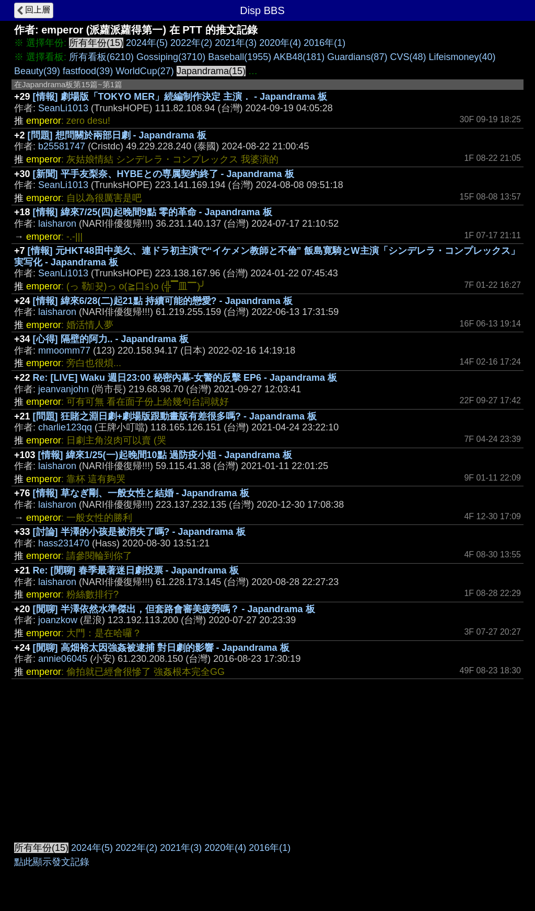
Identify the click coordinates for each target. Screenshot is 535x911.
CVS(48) (408, 57)
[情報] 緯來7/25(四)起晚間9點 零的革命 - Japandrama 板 (152, 212)
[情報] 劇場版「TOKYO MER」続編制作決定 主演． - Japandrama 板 (180, 96)
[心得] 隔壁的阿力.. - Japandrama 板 (111, 339)
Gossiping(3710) (170, 57)
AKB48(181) (298, 57)
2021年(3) (236, 43)
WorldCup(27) (144, 71)
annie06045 (62, 658)
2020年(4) (280, 43)
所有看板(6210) (101, 57)
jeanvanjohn (63, 389)
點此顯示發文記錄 (51, 862)
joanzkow (57, 620)
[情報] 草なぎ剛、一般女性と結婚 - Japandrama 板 (141, 493)
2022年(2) (191, 43)
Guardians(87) (357, 57)
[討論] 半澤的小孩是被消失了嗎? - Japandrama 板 (139, 532)
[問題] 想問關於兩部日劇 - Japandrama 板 (117, 135)
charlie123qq (65, 427)
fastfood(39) (88, 71)
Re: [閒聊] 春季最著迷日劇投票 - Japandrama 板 (136, 570)
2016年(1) (324, 43)
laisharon (57, 223)
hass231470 (63, 543)
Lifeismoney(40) (461, 57)
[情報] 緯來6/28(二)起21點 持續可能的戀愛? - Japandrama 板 (163, 301)
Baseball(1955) (239, 57)
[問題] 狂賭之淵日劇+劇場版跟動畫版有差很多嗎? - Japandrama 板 (175, 416)
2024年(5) (147, 43)
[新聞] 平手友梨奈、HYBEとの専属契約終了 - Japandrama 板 (163, 174)
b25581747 (61, 146)
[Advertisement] (267, 757)
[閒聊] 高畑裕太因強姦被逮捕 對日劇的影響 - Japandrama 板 (161, 648)
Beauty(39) (37, 71)
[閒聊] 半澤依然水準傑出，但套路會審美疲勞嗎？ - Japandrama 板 (174, 609)
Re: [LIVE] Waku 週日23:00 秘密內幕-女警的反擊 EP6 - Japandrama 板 (185, 377)
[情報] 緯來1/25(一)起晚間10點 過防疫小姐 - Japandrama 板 (165, 455)
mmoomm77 (64, 350)
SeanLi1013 (63, 108)
